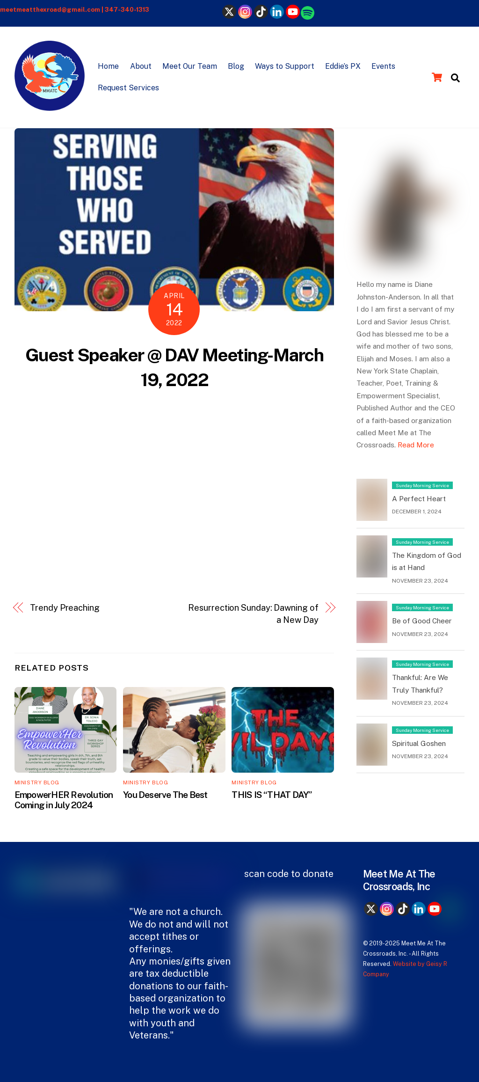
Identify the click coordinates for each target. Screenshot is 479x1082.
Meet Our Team (189, 66)
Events (383, 66)
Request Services (128, 87)
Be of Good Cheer (422, 621)
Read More (416, 445)
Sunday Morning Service (422, 485)
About (141, 66)
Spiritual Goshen (419, 743)
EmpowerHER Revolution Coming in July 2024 (64, 800)
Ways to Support (284, 66)
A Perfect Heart (419, 499)
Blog (236, 66)
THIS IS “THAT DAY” (272, 795)
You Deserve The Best (165, 795)
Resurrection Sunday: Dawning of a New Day (253, 614)
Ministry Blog (37, 782)
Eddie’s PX (343, 66)
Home (108, 66)
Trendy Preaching (65, 608)
